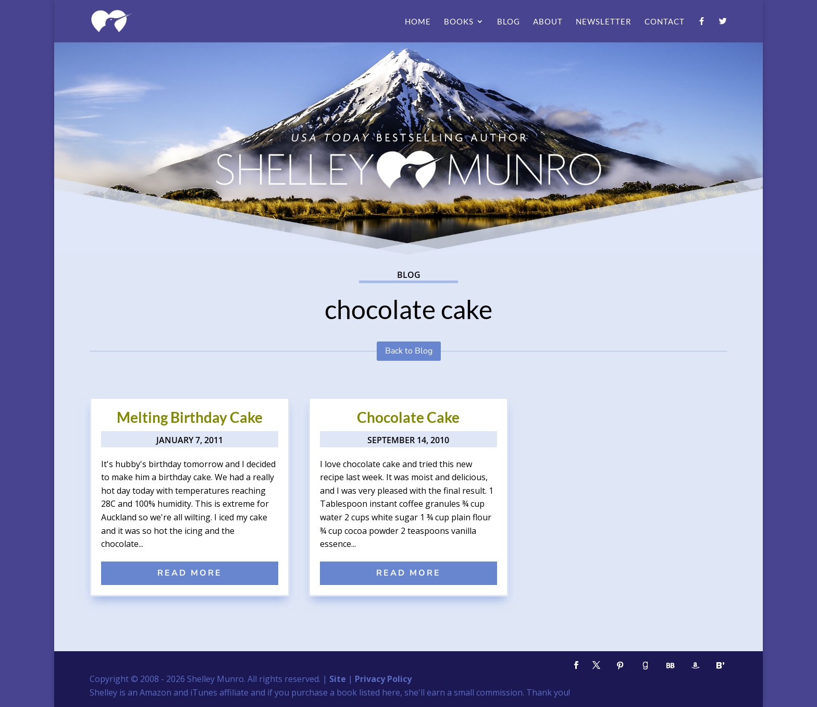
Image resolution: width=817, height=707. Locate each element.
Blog (508, 22)
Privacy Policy (383, 679)
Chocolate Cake (408, 417)
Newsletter (604, 22)
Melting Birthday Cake (190, 417)
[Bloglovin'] (720, 665)
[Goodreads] (645, 665)
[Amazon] (695, 665)
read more (189, 573)
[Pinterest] (620, 665)
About (548, 22)
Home (418, 22)
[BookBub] (670, 665)
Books (459, 22)
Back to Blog (408, 351)
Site (337, 679)
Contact (665, 22)
